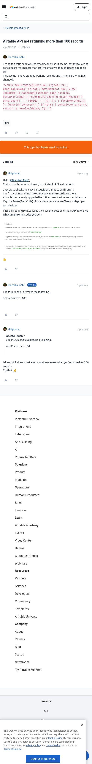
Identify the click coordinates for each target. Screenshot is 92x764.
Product (20, 472)
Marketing (21, 480)
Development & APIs (17, 28)
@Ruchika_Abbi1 (20, 180)
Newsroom (22, 662)
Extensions (22, 434)
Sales (18, 503)
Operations (22, 487)
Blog (18, 647)
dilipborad (14, 173)
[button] (4, 8)
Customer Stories (26, 556)
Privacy (46, 730)
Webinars (21, 563)
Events (19, 533)
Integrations (23, 427)
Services (20, 586)
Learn (19, 517)
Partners (20, 578)
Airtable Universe (26, 616)
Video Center (23, 540)
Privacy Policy (33, 759)
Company (21, 624)
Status (19, 654)
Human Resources (27, 495)
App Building (23, 442)
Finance (20, 510)
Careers (20, 639)
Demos (19, 548)
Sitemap (46, 720)
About (19, 631)
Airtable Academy (26, 525)
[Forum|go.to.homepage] (22, 7)
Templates (22, 609)
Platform (21, 411)
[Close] (82, 739)
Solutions (21, 464)
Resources (22, 571)
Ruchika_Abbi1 (17, 57)
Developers (22, 594)
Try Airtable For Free (28, 670)
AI (16, 449)
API (7, 123)
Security (46, 701)
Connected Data (26, 457)
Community (22, 601)
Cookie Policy (55, 752)
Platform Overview (27, 419)
